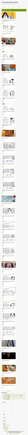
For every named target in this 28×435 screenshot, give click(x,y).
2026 (3, 415)
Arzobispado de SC (5, 427)
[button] (14, 23)
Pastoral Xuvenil (5, 426)
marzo (4, 416)
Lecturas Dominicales (6, 428)
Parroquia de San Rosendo (10, 2)
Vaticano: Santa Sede (5, 429)
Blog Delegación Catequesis (6, 425)
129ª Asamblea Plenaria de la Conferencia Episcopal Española (11, 395)
